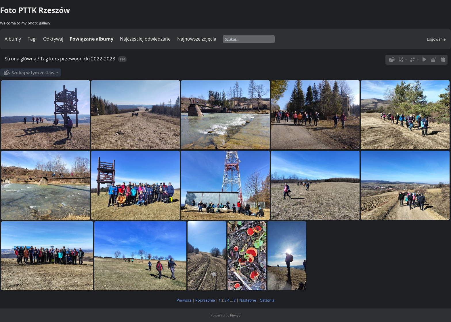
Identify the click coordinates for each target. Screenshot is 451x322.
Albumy (13, 39)
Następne (247, 300)
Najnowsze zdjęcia (196, 39)
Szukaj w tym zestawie (35, 72)
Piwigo (235, 315)
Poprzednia (205, 300)
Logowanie (436, 39)
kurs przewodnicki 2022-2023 (82, 58)
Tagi (32, 39)
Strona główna (20, 58)
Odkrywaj (53, 39)
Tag (44, 58)
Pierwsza (184, 300)
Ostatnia (267, 300)
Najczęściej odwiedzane (145, 39)
